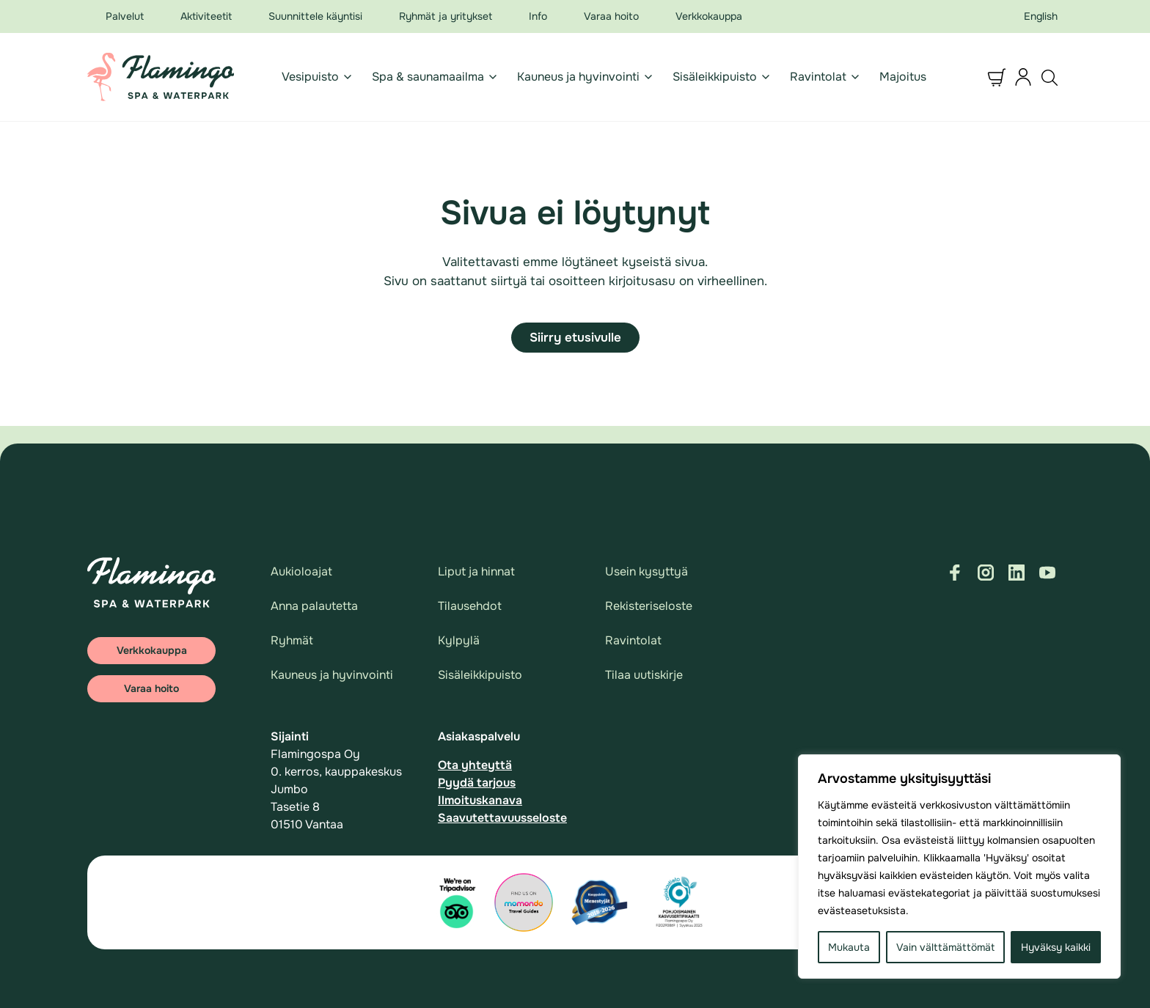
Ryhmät (292, 640)
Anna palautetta (314, 606)
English (1041, 16)
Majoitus (902, 76)
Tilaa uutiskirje (644, 675)
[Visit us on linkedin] (1016, 572)
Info (538, 16)
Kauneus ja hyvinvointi (578, 76)
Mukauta (849, 947)
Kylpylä (459, 640)
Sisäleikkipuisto (715, 76)
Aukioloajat (301, 571)
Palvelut (125, 16)
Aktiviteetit (206, 16)
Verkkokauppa (708, 16)
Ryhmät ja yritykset (445, 16)
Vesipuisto (310, 76)
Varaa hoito (611, 16)
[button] (997, 77)
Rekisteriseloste (648, 606)
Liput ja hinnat (476, 571)
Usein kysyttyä (646, 571)
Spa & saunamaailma (428, 76)
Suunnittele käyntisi (315, 16)
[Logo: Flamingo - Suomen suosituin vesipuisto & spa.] (151, 582)
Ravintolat (818, 76)
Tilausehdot (470, 606)
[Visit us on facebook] (955, 572)
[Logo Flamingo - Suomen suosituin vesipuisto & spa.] (160, 77)
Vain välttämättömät (945, 947)
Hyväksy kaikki (1056, 947)
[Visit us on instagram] (985, 572)
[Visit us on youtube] (1047, 572)
